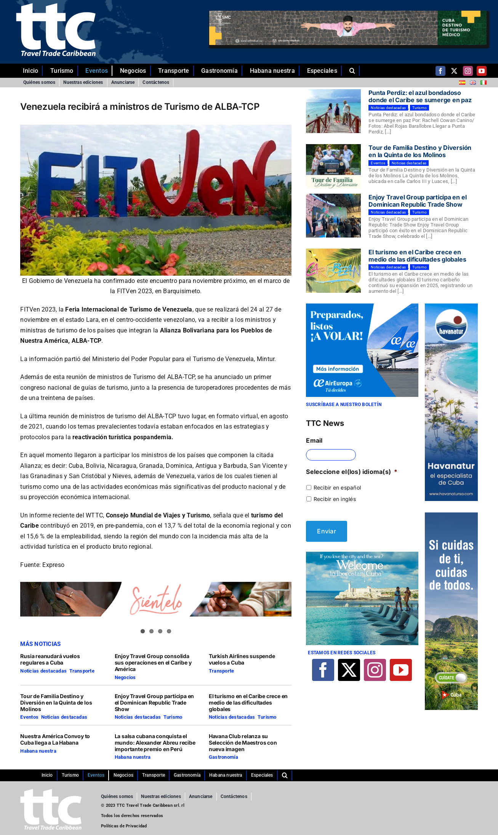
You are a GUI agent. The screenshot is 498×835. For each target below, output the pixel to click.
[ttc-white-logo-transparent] (55, 6)
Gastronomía (224, 757)
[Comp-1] (451, 306)
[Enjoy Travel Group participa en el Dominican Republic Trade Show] (333, 216)
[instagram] (468, 71)
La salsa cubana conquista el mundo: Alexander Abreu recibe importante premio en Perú (155, 742)
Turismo (173, 717)
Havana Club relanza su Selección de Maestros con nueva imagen (243, 742)
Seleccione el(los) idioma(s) (351, 471)
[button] (354, 71)
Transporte (81, 671)
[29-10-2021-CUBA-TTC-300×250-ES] (362, 306)
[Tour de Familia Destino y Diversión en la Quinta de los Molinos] (333, 166)
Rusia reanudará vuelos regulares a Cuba (50, 659)
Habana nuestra (38, 751)
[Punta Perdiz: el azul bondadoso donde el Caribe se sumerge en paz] (333, 111)
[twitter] (454, 71)
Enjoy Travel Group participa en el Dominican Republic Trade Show (154, 702)
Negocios (125, 677)
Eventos (29, 717)
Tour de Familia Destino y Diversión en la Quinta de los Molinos (56, 702)
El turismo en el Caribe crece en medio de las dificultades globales (248, 702)
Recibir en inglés (335, 499)
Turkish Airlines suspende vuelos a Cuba (242, 659)
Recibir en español (337, 487)
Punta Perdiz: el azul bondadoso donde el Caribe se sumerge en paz (419, 96)
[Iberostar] (362, 551)
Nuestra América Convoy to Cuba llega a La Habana (55, 739)
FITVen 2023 (38, 309)
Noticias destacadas (43, 671)
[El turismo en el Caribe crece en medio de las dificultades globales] (333, 271)
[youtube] (482, 71)
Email (314, 440)
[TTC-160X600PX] (451, 515)
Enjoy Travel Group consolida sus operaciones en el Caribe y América (153, 662)
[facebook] (440, 71)
